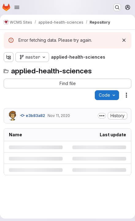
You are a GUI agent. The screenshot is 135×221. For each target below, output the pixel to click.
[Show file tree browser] (9, 57)
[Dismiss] (124, 40)
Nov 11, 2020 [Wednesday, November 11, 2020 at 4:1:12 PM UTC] (59, 115)
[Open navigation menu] (17, 7)
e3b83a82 (32, 115)
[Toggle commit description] (102, 115)
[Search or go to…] (117, 7)
